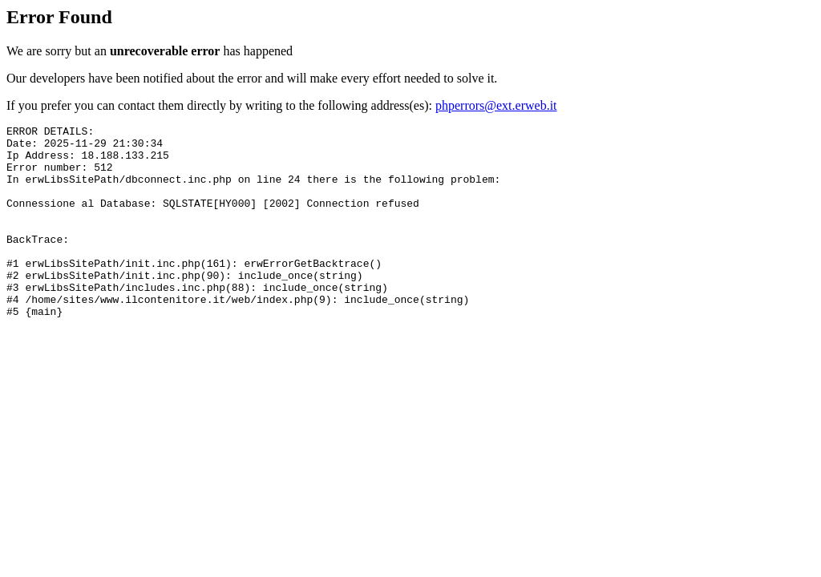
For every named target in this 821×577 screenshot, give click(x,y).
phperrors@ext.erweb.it (496, 105)
